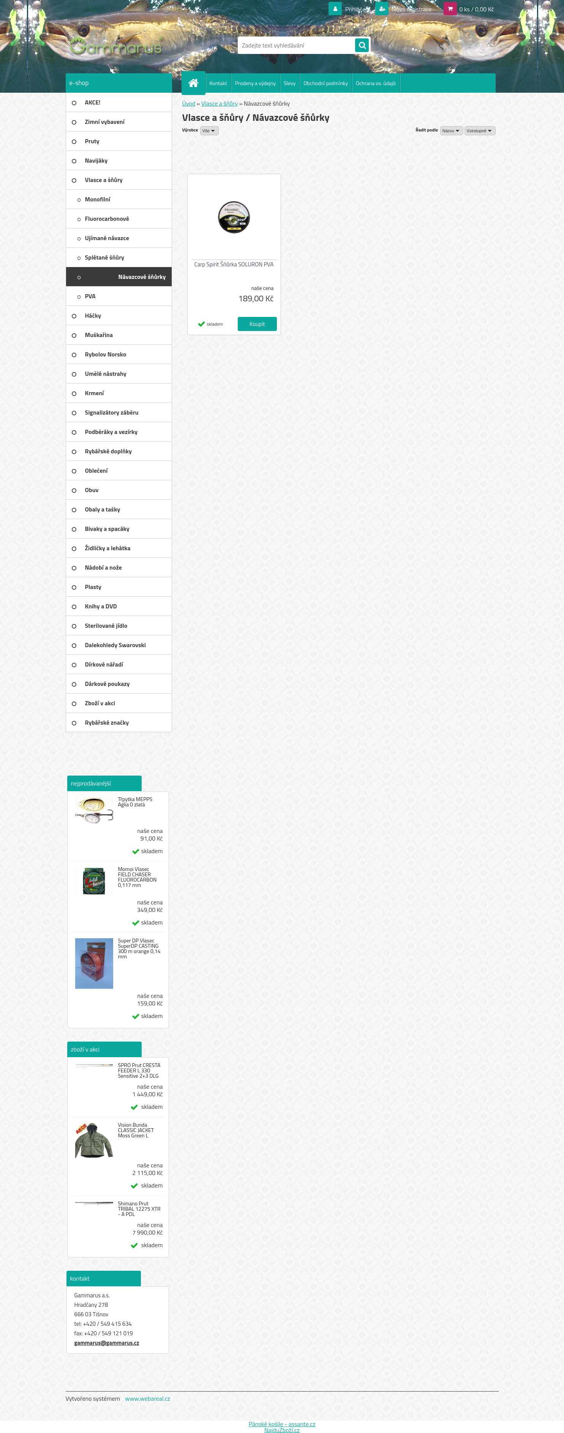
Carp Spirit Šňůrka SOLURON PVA (233, 264)
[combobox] (451, 130)
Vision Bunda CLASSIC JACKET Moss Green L (136, 1130)
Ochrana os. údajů (376, 83)
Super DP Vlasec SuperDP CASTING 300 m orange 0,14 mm (139, 948)
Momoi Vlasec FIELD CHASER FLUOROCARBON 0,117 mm (137, 877)
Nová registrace (411, 9)
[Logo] (118, 45)
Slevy (289, 83)
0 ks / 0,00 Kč (476, 9)
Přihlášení (357, 9)
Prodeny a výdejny (255, 83)
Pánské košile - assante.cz (281, 1423)
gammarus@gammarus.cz (106, 1342)
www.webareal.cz (147, 1398)
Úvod (189, 103)
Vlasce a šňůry (219, 103)
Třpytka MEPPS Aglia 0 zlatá (135, 801)
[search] (362, 45)
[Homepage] (196, 82)
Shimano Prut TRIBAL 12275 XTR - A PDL (139, 1209)
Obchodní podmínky (325, 83)
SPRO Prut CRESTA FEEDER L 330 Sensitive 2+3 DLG (139, 1070)
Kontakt (218, 83)
